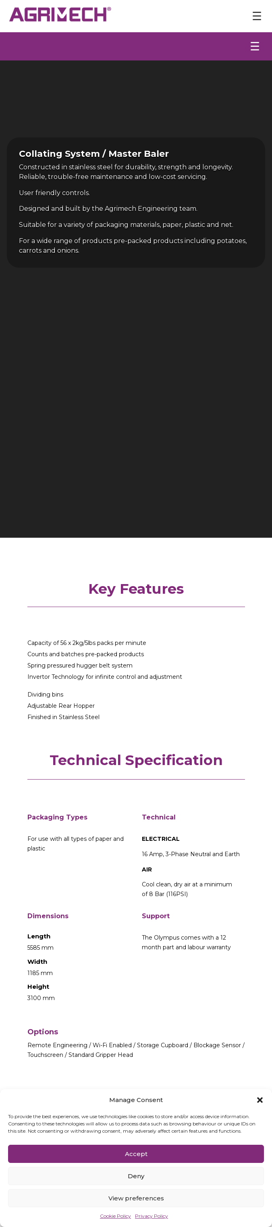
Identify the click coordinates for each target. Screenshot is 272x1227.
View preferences (136, 1198)
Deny (136, 1176)
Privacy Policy (151, 1216)
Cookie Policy (115, 1216)
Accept (136, 1154)
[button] (260, 1100)
